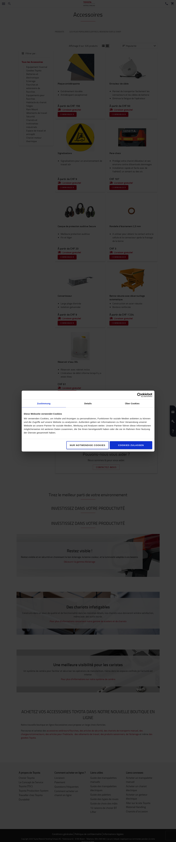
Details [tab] (88, 403)
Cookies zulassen (131, 445)
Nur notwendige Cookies (87, 445)
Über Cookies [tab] (132, 403)
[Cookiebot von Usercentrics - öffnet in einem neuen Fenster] (139, 395)
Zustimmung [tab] (43, 403)
